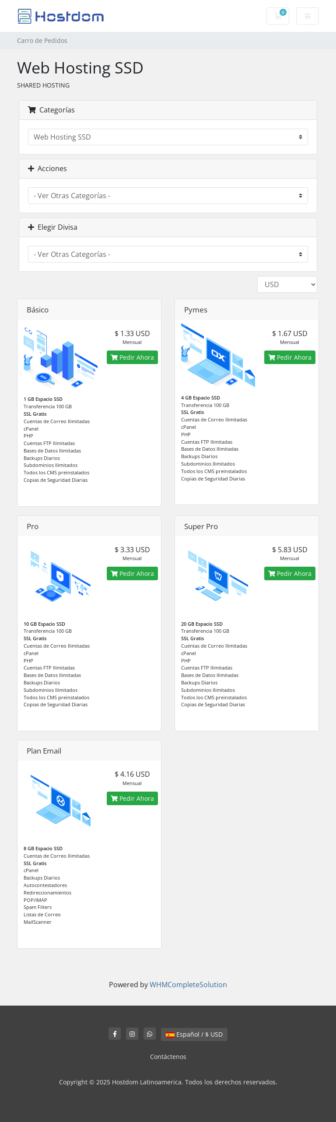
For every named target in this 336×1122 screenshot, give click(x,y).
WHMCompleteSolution (188, 984)
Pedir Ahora (132, 357)
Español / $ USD (194, 1034)
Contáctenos (168, 1056)
